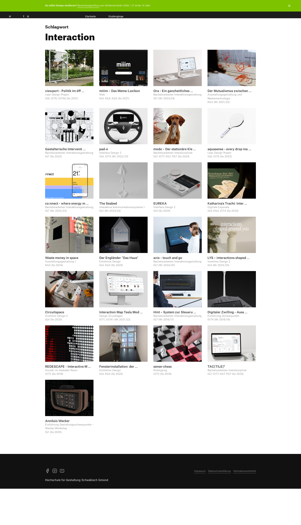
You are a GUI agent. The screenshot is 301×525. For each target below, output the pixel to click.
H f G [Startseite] (24, 20)
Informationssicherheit (244, 507)
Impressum (200, 507)
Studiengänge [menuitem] (115, 16)
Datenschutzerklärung (219, 507)
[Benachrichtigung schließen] (289, 5)
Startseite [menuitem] (90, 16)
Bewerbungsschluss (88, 5)
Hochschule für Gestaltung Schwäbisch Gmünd (76, 516)
